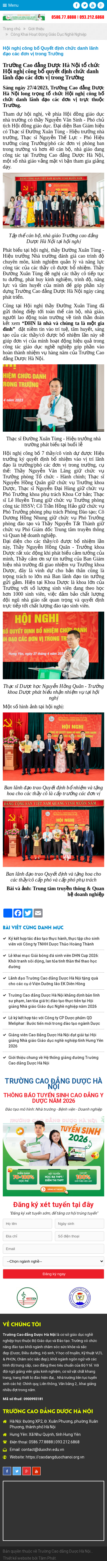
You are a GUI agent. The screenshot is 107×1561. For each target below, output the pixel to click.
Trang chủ (11, 29)
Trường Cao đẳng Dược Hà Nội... (65, 1551)
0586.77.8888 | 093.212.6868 (78, 17)
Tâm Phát (47, 1558)
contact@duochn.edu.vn (42, 1449)
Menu (13, 5)
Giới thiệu (36, 29)
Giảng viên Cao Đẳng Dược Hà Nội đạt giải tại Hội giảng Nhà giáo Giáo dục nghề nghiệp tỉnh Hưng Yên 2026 (55, 1040)
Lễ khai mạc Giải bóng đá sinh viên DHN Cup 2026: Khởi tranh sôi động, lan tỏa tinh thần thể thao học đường (53, 961)
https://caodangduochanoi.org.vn (55, 1457)
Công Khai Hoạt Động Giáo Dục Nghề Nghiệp (49, 34)
